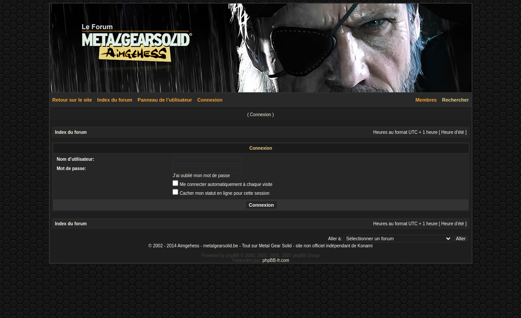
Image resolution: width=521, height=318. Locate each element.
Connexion (209, 99)
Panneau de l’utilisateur (165, 99)
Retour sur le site (72, 99)
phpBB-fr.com (275, 260)
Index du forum (114, 99)
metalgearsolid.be (220, 245)
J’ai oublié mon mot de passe (201, 175)
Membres (426, 99)
